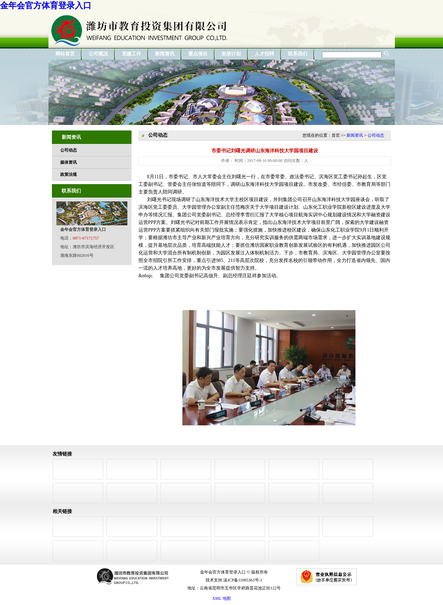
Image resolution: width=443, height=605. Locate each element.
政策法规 (68, 174)
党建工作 (131, 53)
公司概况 (98, 53)
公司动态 (68, 150)
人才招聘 (264, 53)
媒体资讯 (68, 162)
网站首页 (65, 53)
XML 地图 (221, 598)
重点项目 (198, 53)
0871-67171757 (86, 238)
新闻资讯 (164, 53)
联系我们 (297, 53)
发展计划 (231, 53)
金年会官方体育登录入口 (45, 5)
